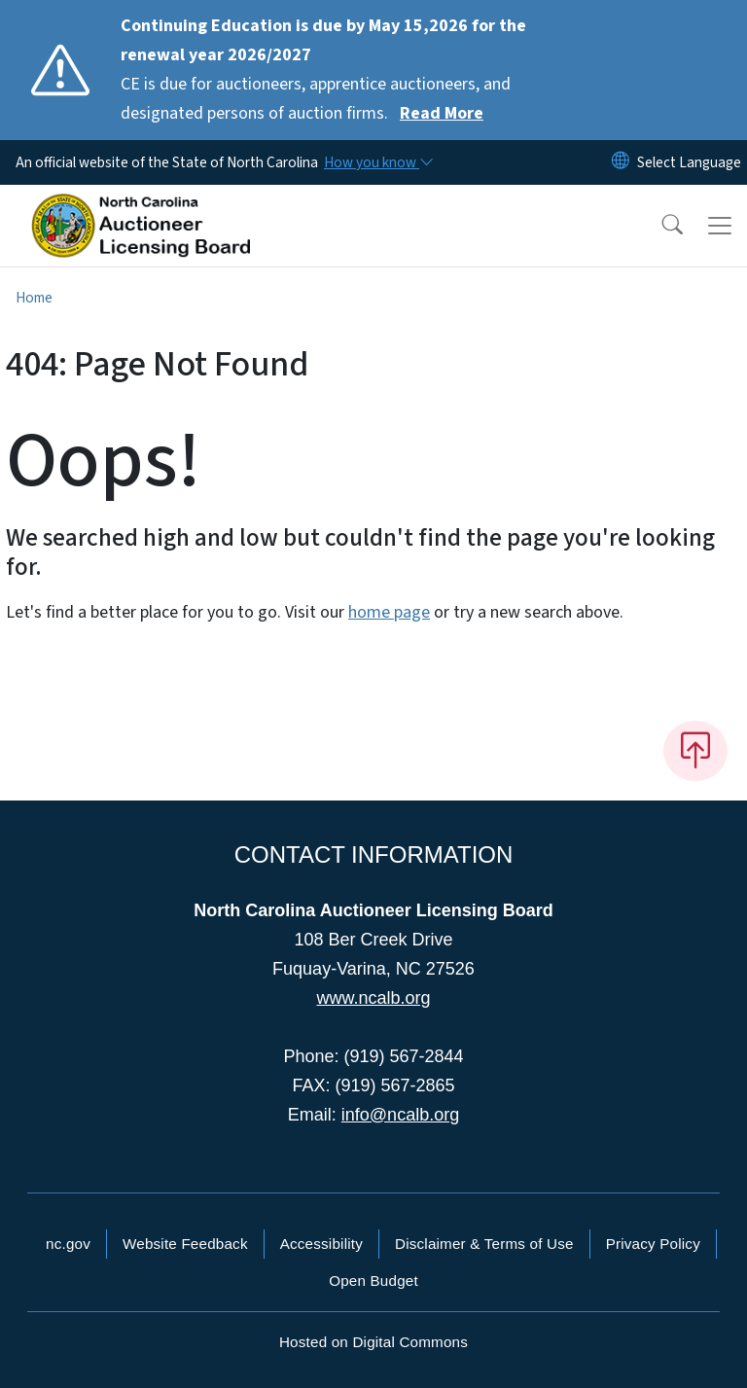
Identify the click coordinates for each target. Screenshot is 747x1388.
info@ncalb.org (400, 1114)
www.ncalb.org (373, 998)
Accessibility (321, 1243)
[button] (659, 225)
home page (389, 612)
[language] (689, 162)
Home (34, 297)
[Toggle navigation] (720, 225)
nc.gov (68, 1243)
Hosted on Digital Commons (373, 1342)
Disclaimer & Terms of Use (484, 1243)
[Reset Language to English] (620, 162)
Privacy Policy (653, 1243)
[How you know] (377, 162)
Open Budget (373, 1280)
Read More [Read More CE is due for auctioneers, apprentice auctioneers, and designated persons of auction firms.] (441, 113)
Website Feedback (185, 1243)
